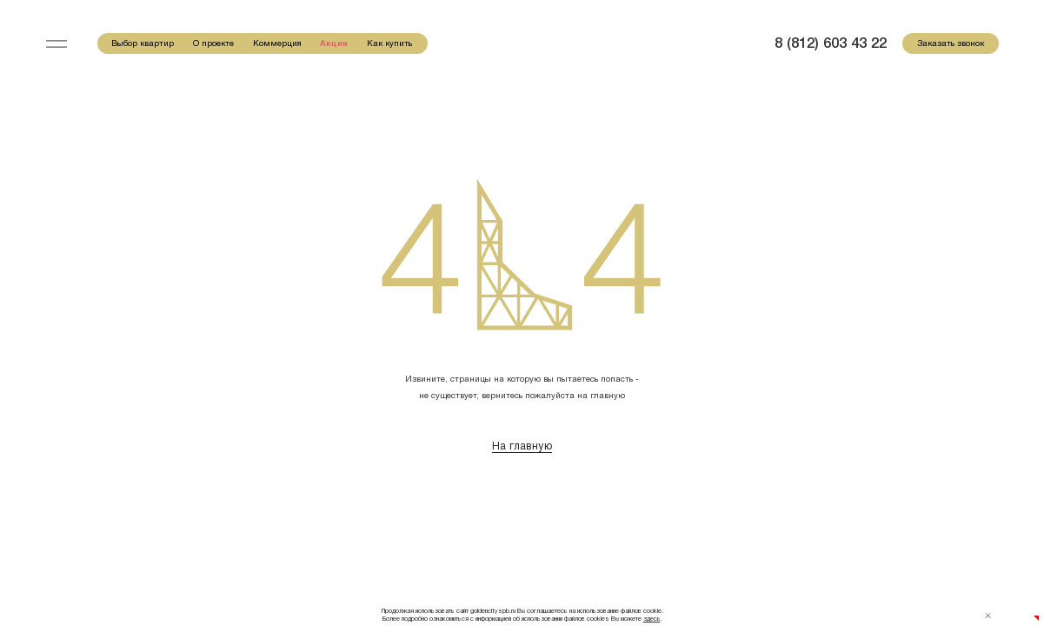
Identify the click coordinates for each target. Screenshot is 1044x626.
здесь (652, 619)
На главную (522, 446)
